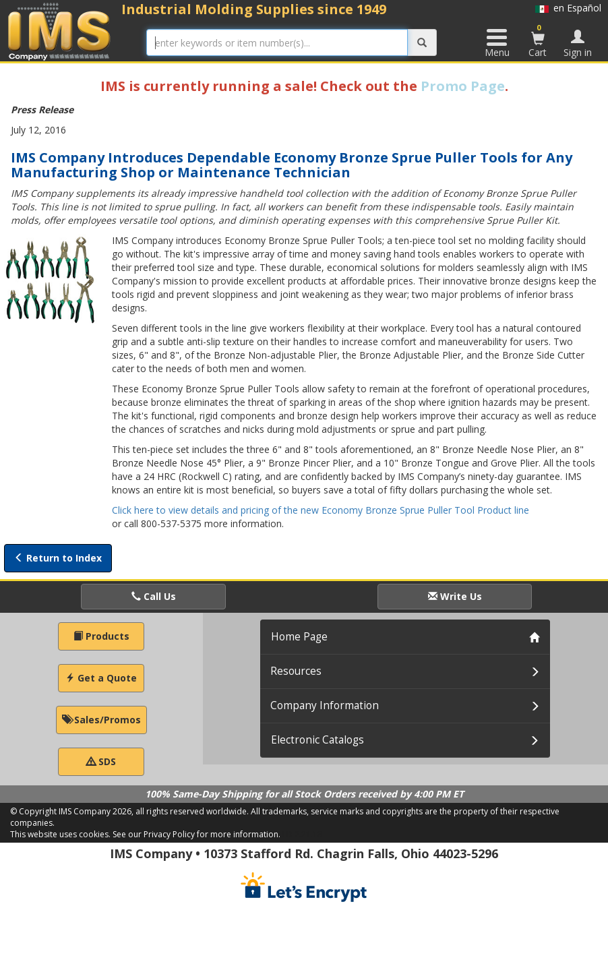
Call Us (153, 596)
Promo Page (463, 86)
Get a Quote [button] (101, 677)
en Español (568, 7)
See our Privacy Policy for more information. (196, 834)
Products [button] (101, 636)
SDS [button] (101, 761)
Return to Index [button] (58, 557)
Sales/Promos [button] (101, 719)
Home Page (299, 637)
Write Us (455, 596)
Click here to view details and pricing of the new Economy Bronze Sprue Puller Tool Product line (320, 510)
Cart (537, 40)
